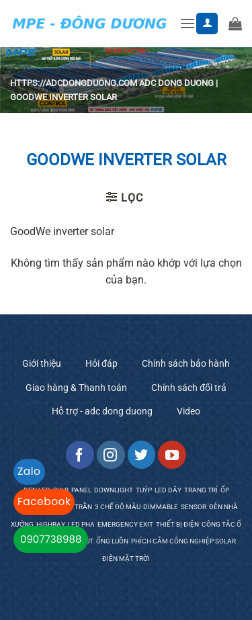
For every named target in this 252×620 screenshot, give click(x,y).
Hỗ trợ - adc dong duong (102, 411)
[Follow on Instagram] (111, 455)
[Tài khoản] (207, 24)
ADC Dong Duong (176, 83)
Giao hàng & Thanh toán (76, 387)
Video (188, 411)
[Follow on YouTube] (172, 455)
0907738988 (50, 539)
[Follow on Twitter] (142, 455)
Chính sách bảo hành (186, 363)
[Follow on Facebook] (80, 455)
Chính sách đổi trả (188, 387)
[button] (187, 23)
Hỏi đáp (101, 363)
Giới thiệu (41, 363)
